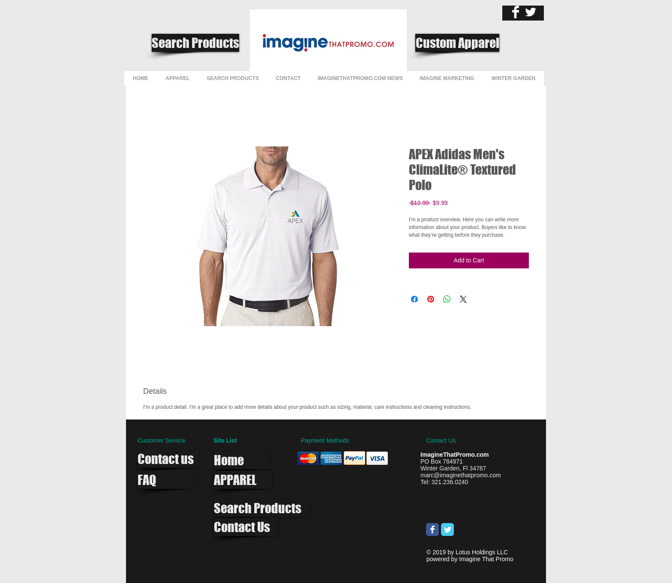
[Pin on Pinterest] (431, 299)
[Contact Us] (245, 527)
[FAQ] (166, 480)
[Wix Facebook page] (432, 529)
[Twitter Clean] (530, 12)
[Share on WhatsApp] (447, 299)
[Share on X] (463, 299)
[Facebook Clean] (515, 12)
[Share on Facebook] (414, 299)
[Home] (242, 460)
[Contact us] (168, 459)
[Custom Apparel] (457, 43)
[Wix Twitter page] (447, 529)
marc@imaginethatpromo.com (460, 475)
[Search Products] (195, 43)
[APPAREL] (243, 480)
